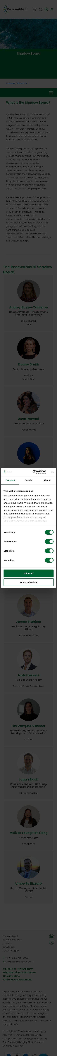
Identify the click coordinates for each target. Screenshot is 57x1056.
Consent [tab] (10, 480)
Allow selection (28, 582)
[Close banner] (52, 472)
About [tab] (46, 480)
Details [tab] (28, 480)
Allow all (28, 573)
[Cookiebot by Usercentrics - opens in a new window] (34, 472)
